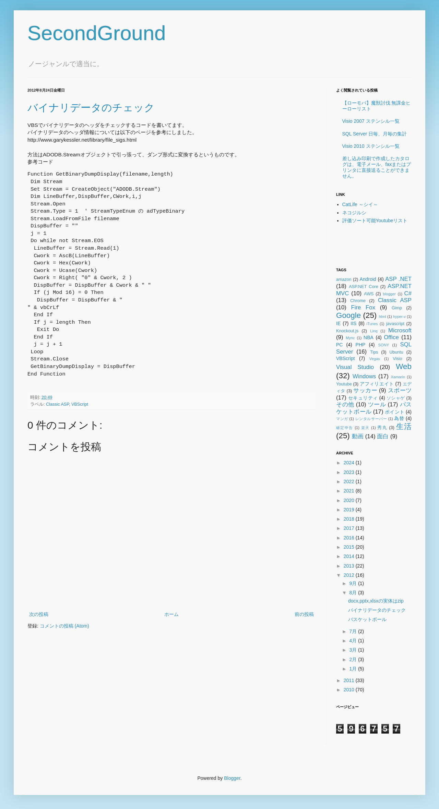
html (382, 316)
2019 (350, 509)
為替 (399, 418)
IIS (353, 323)
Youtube (344, 384)
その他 (345, 404)
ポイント (394, 412)
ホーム (171, 614)
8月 (353, 592)
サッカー (365, 390)
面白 (383, 436)
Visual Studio (355, 367)
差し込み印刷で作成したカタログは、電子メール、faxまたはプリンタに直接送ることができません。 (376, 167)
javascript (395, 323)
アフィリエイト (377, 383)
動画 (358, 436)
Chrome (358, 300)
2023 (350, 472)
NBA (368, 337)
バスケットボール (367, 619)
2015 (350, 547)
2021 (350, 490)
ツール (377, 404)
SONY (383, 345)
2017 (350, 528)
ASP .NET (398, 279)
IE (338, 323)
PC (339, 344)
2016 (350, 537)
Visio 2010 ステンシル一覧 (371, 146)
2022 (350, 481)
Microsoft (400, 330)
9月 (353, 583)
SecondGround (96, 33)
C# (408, 293)
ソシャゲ (396, 398)
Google (348, 315)
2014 (350, 556)
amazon (344, 279)
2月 (353, 659)
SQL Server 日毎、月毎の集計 (374, 133)
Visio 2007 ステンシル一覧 (371, 121)
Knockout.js (347, 331)
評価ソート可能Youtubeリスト (375, 220)
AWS (368, 294)
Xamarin (398, 377)
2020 (350, 500)
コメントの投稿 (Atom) (64, 626)
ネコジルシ (354, 212)
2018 (350, 519)
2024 (350, 462)
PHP (361, 344)
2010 (350, 689)
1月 (353, 668)
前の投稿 (304, 614)
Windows (364, 376)
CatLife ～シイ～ (360, 204)
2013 (350, 566)
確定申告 (344, 428)
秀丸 (382, 427)
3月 (353, 650)
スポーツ (400, 390)
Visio (397, 358)
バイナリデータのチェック (91, 107)
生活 (404, 426)
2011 (350, 680)
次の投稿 (38, 614)
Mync (350, 338)
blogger (389, 294)
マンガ (342, 419)
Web (404, 366)
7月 (353, 631)
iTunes (372, 324)
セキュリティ (363, 398)
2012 (350, 575)
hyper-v (399, 316)
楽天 (365, 428)
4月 (353, 640)
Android (368, 279)
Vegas (374, 359)
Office (391, 337)
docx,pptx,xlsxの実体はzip (376, 601)
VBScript (79, 404)
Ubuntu (396, 352)
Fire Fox (363, 307)
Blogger (232, 778)
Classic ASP (57, 404)
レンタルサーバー (371, 419)
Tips (374, 352)
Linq (373, 331)
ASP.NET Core (363, 286)
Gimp (397, 308)
